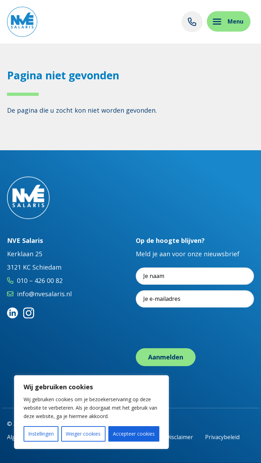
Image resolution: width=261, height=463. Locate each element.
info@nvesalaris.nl (44, 294)
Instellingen (41, 433)
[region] (91, 412)
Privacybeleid (222, 437)
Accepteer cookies (134, 433)
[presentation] (189, 326)
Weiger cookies (83, 433)
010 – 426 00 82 (40, 280)
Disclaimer (179, 437)
